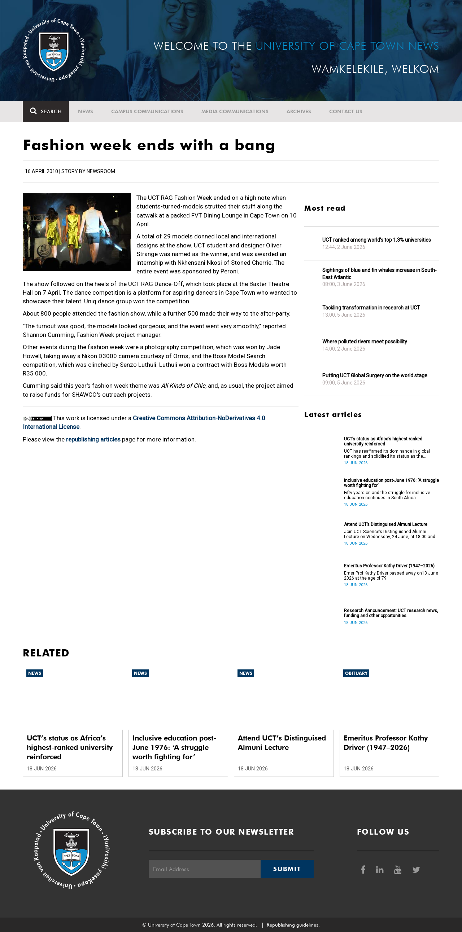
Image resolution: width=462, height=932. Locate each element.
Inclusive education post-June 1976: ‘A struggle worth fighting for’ (391, 483)
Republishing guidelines (292, 925)
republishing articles (93, 439)
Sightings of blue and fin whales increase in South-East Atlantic (379, 273)
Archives (299, 111)
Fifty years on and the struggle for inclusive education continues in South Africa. (387, 495)
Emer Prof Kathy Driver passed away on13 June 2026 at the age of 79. (391, 576)
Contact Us (345, 111)
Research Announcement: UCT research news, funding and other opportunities (391, 613)
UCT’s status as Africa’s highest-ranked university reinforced (383, 441)
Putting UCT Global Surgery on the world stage (374, 375)
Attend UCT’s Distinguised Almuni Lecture (385, 524)
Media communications (235, 111)
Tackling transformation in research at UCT (371, 308)
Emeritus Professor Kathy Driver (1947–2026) (389, 565)
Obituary (356, 673)
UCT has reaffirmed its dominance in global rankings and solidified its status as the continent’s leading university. (387, 454)
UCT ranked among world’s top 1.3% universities (376, 240)
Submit (287, 868)
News (85, 111)
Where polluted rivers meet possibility (364, 341)
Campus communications (147, 111)
